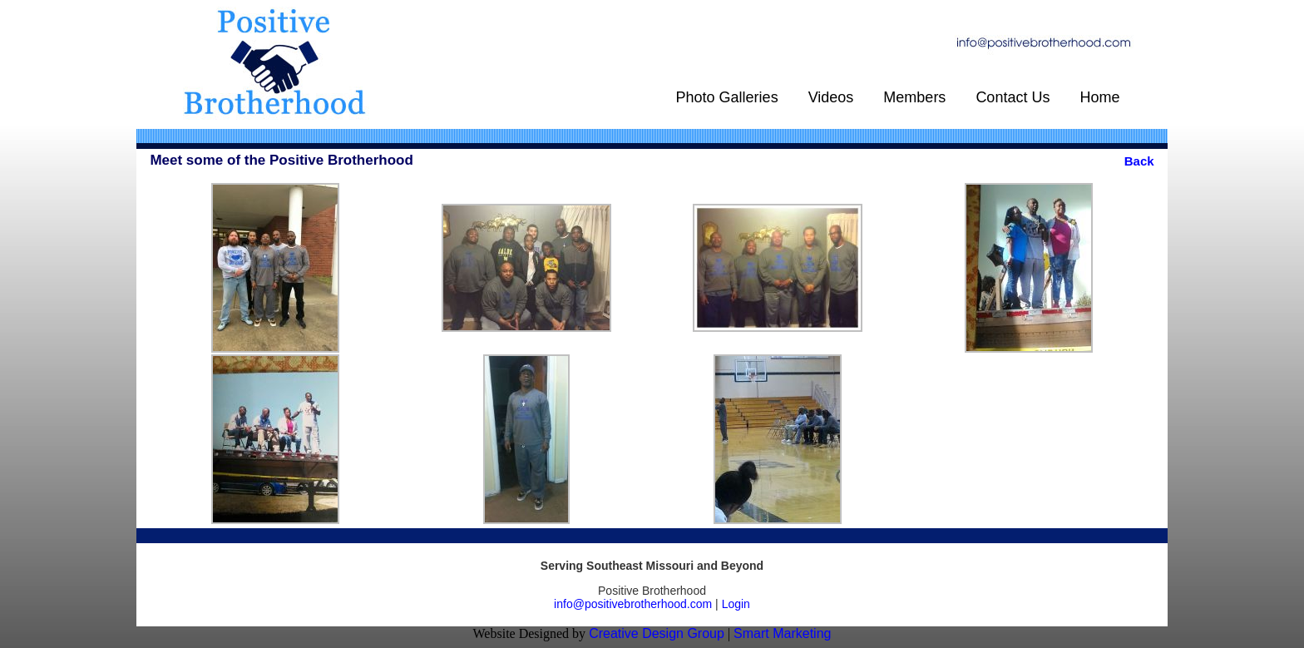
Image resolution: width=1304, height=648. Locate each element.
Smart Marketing (782, 633)
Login (736, 604)
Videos (831, 97)
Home (1099, 97)
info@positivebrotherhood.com (633, 604)
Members (914, 97)
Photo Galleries (727, 97)
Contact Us (1013, 97)
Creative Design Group (656, 633)
